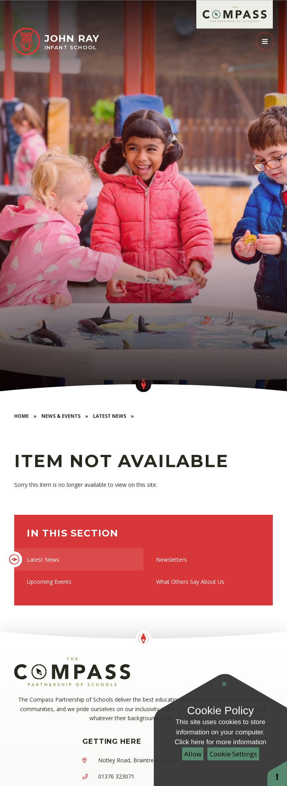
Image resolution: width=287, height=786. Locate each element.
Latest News (109, 416)
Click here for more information (220, 742)
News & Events (60, 416)
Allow (192, 753)
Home (21, 416)
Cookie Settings (233, 753)
